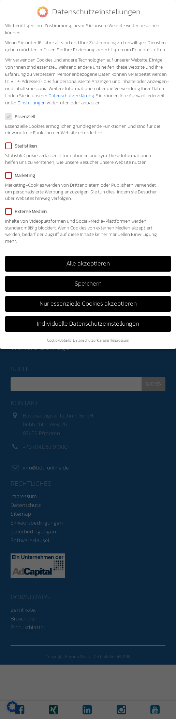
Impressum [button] (120, 340)
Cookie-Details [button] (59, 340)
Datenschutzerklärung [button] (91, 340)
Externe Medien (28, 211)
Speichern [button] (88, 283)
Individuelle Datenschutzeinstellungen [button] (88, 323)
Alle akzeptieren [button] (88, 263)
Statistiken (23, 146)
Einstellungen (31, 102)
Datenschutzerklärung (71, 95)
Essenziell (22, 116)
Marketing (22, 175)
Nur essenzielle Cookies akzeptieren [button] (88, 303)
